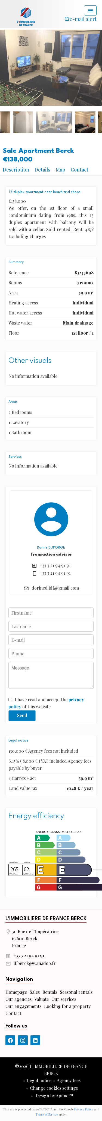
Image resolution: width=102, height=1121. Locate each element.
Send (22, 715)
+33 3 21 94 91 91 (55, 565)
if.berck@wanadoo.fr (35, 963)
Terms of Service (47, 1114)
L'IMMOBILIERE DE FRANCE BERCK (45, 918)
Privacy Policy (83, 1109)
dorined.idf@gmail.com (55, 588)
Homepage (25, 16)
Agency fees (69, 1080)
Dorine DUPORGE (51, 547)
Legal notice (39, 1080)
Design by (54, 1095)
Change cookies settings (54, 1088)
